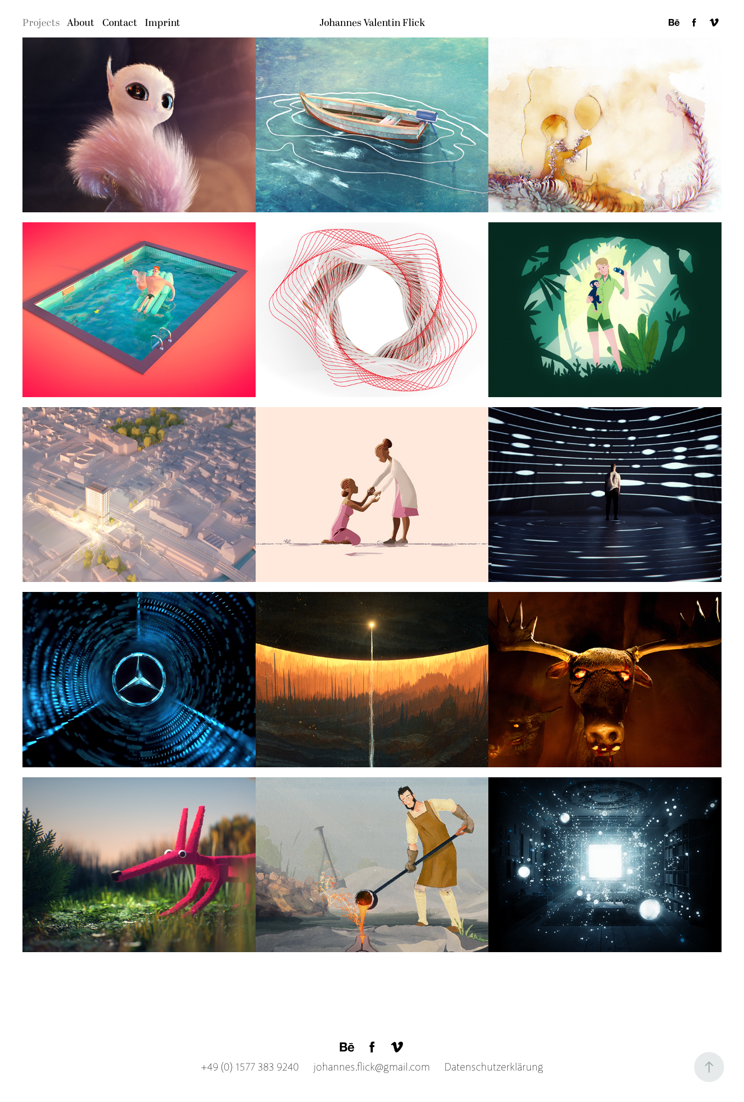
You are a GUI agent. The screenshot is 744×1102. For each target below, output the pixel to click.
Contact (119, 22)
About (80, 22)
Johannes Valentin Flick (372, 22)
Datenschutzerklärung (487, 1067)
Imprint (162, 22)
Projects (41, 22)
